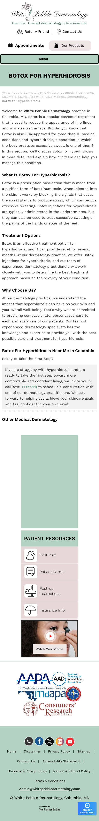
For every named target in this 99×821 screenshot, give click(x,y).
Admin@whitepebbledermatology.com (49, 789)
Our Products (72, 45)
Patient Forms (52, 572)
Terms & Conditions (49, 781)
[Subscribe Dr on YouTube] (70, 741)
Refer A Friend (37, 31)
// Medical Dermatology (68, 96)
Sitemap (83, 751)
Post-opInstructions (50, 591)
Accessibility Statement (61, 761)
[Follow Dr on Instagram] (60, 741)
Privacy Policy (59, 751)
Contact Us (72, 31)
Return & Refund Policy (71, 771)
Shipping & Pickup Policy (27, 771)
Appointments (29, 45)
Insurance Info (52, 610)
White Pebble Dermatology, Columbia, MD (51, 797)
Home (11, 751)
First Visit (48, 555)
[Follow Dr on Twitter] (49, 741)
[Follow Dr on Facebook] (39, 741)
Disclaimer (32, 751)
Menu (48, 59)
